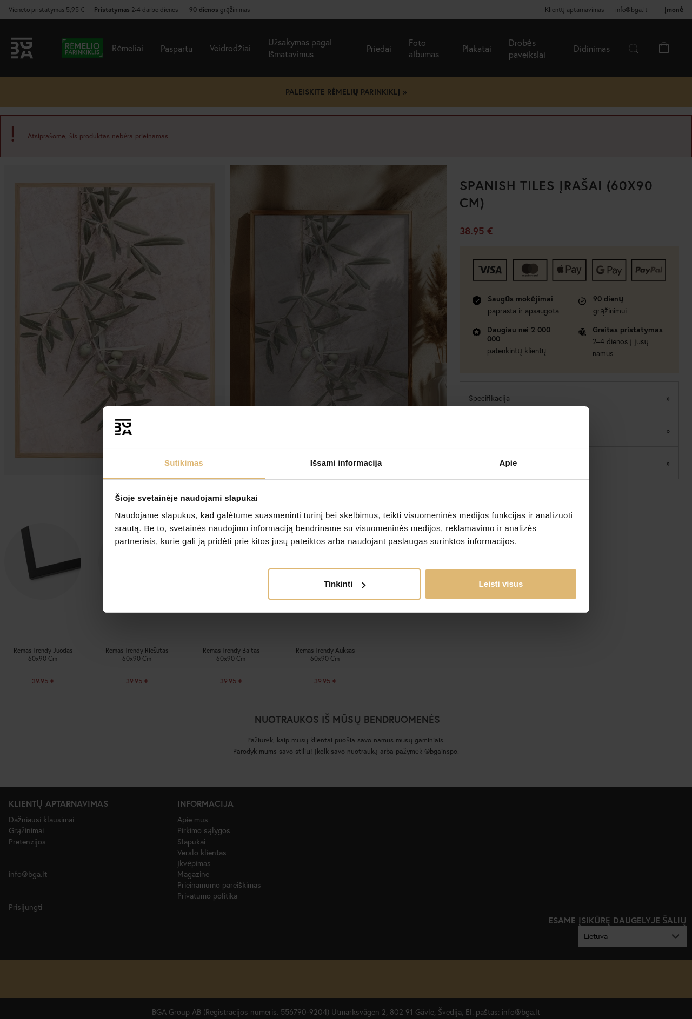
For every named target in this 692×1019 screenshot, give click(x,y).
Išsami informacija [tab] (346, 462)
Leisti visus (501, 583)
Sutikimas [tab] (183, 462)
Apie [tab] (508, 462)
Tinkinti (344, 583)
